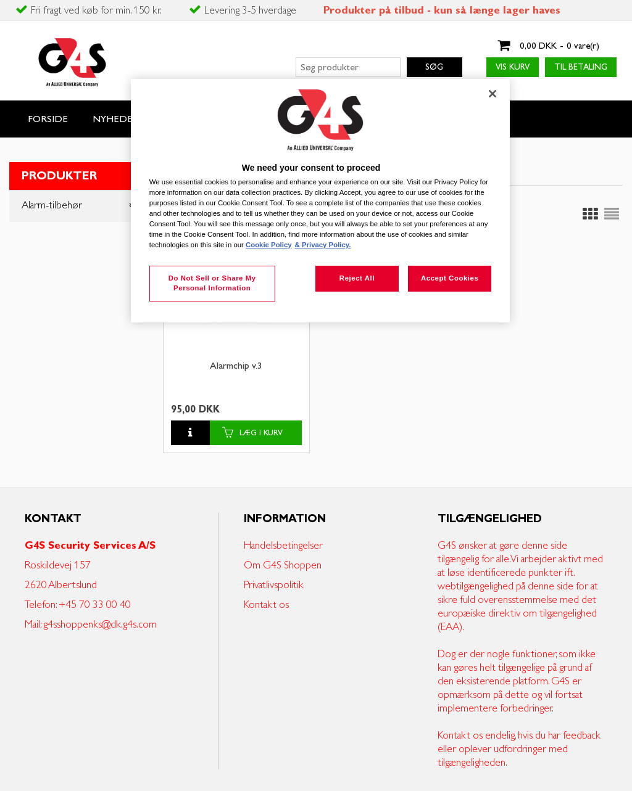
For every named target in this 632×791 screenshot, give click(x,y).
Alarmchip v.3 (236, 366)
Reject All (357, 278)
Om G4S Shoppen (283, 565)
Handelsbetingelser (283, 545)
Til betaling (580, 67)
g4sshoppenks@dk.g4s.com (100, 624)
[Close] (492, 93)
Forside (48, 119)
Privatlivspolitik (274, 585)
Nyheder (116, 119)
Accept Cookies (449, 278)
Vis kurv (513, 67)
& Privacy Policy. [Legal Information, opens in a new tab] (323, 244)
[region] (320, 200)
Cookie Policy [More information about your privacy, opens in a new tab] (269, 244)
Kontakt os (266, 605)
